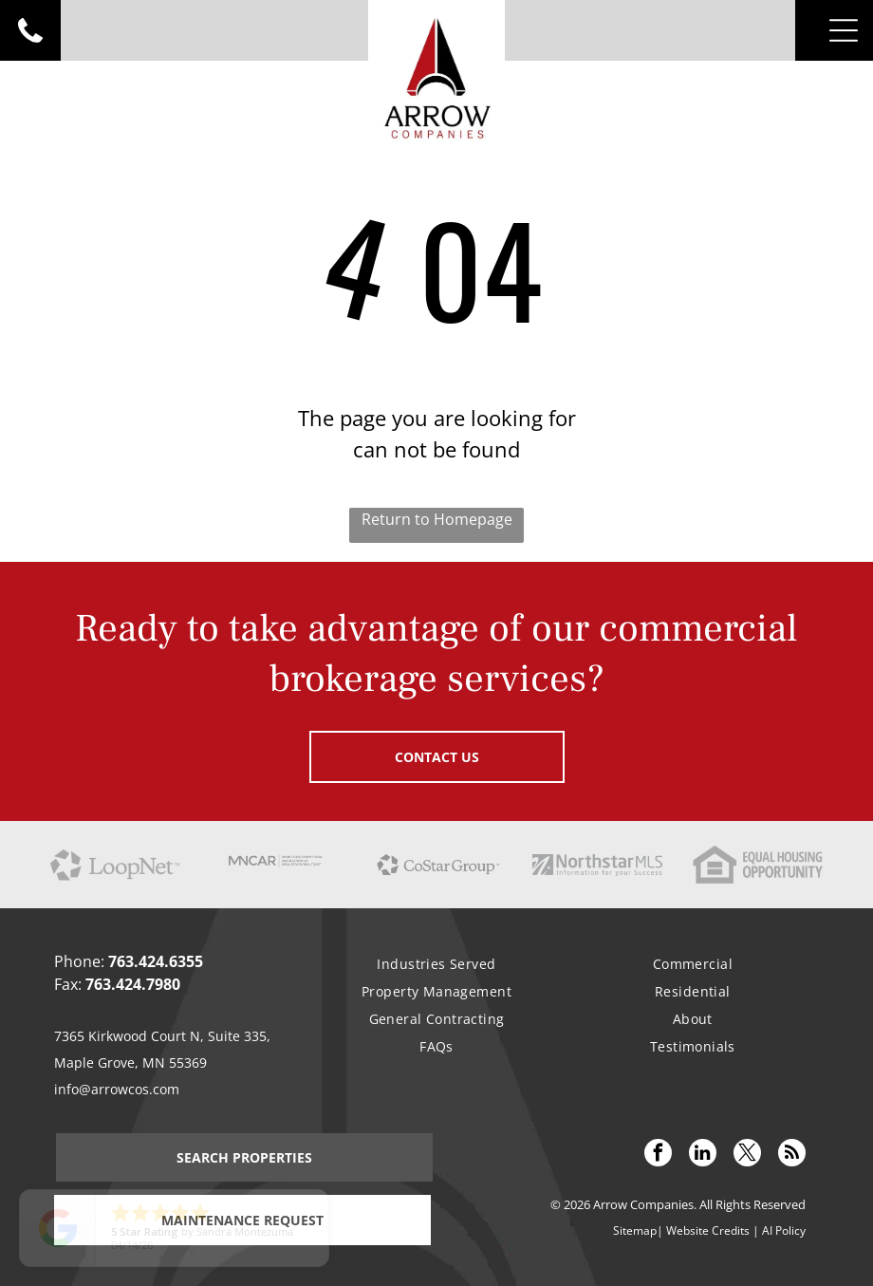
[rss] (792, 1155)
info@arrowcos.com (116, 1089)
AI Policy (784, 1230)
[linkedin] (702, 1155)
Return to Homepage (437, 519)
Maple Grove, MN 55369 (130, 1062)
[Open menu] (843, 30)
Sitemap (635, 1230)
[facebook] (658, 1155)
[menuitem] (436, 964)
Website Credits (708, 1230)
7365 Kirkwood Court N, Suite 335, (162, 1036)
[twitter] (747, 1155)
